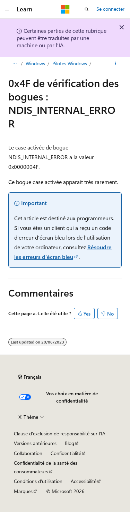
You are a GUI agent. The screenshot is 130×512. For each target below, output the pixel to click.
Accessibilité (83, 481)
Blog (69, 443)
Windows (35, 63)
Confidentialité (66, 453)
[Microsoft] (65, 9)
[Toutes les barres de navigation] (14, 63)
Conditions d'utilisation (38, 481)
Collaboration (28, 453)
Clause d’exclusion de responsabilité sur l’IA (59, 433)
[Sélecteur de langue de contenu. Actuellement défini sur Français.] (29, 377)
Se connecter (110, 9)
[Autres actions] (116, 63)
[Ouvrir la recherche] (87, 9)
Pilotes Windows (69, 63)
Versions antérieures (35, 443)
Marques (23, 491)
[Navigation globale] (7, 9)
